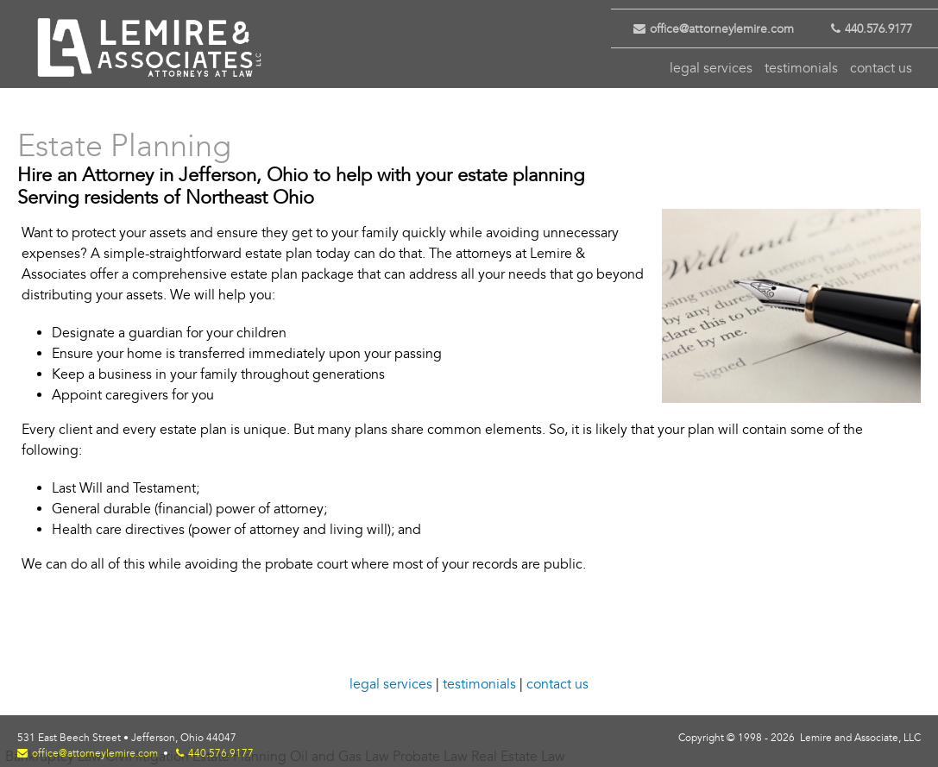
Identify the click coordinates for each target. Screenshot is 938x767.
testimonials (801, 68)
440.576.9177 (863, 29)
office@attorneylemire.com (707, 29)
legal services (711, 68)
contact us (881, 68)
